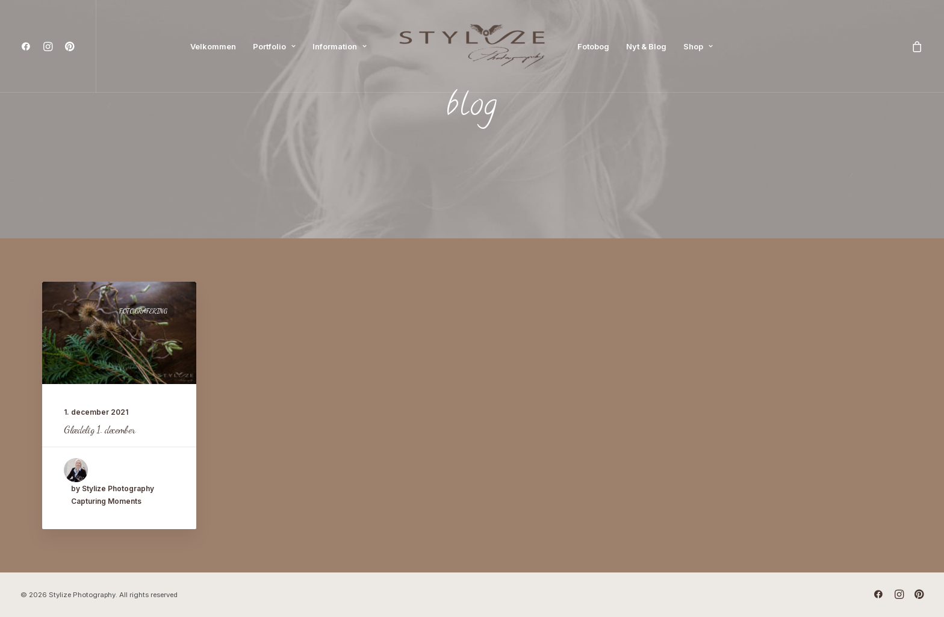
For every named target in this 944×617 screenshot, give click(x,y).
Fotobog (593, 46)
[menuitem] (28, 46)
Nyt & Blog (646, 46)
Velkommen (213, 46)
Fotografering (143, 311)
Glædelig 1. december (99, 429)
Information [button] (339, 46)
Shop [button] (698, 46)
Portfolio (274, 46)
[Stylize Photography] (472, 46)
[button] (28, 46)
